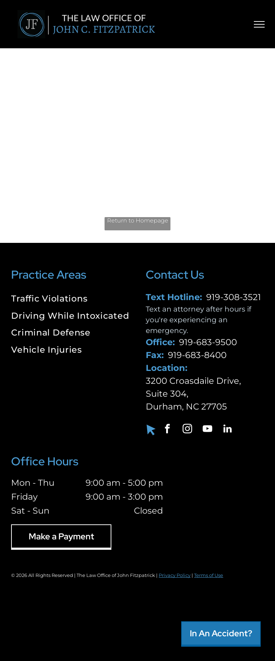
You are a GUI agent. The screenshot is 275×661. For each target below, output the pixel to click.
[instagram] (187, 430)
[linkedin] (227, 430)
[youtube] (207, 430)
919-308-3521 (233, 297)
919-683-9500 (208, 342)
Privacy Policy (174, 575)
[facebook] (167, 430)
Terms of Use (208, 575)
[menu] (259, 24)
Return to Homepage (137, 220)
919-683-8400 (197, 355)
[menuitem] (70, 299)
